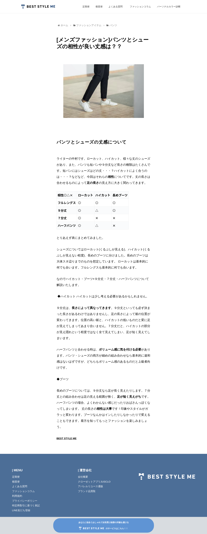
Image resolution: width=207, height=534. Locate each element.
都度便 (16, 481)
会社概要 (83, 476)
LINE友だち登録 (21, 510)
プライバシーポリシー (24, 500)
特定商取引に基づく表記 (26, 505)
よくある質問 (19, 486)
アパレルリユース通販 (90, 486)
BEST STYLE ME (67, 438)
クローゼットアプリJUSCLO (94, 481)
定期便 (16, 476)
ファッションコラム (32, 491)
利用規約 (17, 495)
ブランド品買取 (87, 491)
